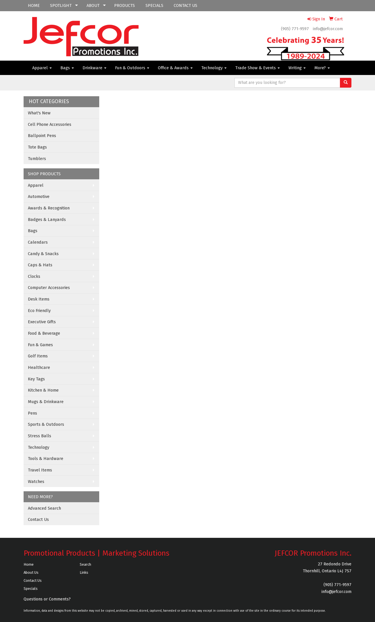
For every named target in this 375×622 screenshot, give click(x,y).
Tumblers (37, 158)
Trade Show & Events (257, 67)
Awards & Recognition (49, 208)
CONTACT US (185, 5)
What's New (39, 112)
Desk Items (38, 299)
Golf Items (38, 356)
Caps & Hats (40, 264)
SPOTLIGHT (61, 5)
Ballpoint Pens (42, 135)
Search (85, 564)
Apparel (42, 67)
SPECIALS (154, 5)
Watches (36, 481)
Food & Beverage (44, 333)
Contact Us (38, 519)
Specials (31, 588)
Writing (297, 67)
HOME (34, 5)
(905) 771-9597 (295, 28)
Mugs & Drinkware (46, 401)
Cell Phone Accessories (49, 124)
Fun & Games (40, 344)
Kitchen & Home (43, 390)
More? (322, 67)
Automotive (38, 196)
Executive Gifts (42, 321)
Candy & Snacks (43, 253)
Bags (67, 67)
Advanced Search (44, 508)
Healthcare (39, 367)
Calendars (38, 242)
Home (29, 564)
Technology (214, 67)
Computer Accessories (49, 287)
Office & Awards (175, 67)
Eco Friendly (39, 310)
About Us (31, 572)
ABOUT (93, 5)
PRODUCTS (124, 5)
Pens (32, 413)
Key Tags (36, 379)
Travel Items (40, 470)
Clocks (34, 276)
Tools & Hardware (45, 458)
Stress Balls (39, 435)
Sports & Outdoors (46, 424)
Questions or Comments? (47, 599)
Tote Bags (37, 147)
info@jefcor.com (328, 28)
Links (84, 572)
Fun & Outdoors (132, 67)
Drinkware (94, 67)
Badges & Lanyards (47, 219)
